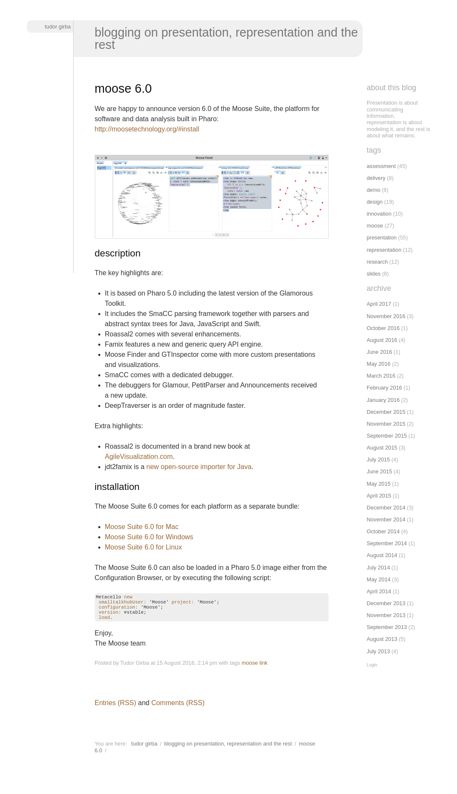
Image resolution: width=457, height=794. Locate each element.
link (263, 669)
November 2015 (386, 424)
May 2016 (379, 364)
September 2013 (387, 627)
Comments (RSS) (177, 709)
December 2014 (386, 507)
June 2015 (379, 471)
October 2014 (383, 531)
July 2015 (378, 459)
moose (249, 669)
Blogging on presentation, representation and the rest (226, 38)
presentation (382, 237)
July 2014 (378, 567)
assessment (381, 166)
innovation (379, 214)
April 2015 (379, 495)
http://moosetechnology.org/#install (147, 129)
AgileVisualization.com (139, 456)
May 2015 (379, 484)
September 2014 (387, 543)
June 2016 (379, 352)
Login (372, 665)
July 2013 (378, 651)
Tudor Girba (58, 26)
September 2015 (387, 436)
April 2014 (379, 591)
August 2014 (382, 555)
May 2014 (379, 579)
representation (384, 250)
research (377, 262)
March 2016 (381, 376)
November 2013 (386, 615)
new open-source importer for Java (198, 466)
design (375, 202)
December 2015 (386, 412)
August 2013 (382, 639)
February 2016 (384, 387)
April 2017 (379, 304)
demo (373, 190)
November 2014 (386, 519)
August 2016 (382, 340)
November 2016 (386, 316)
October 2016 (383, 328)
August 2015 (382, 447)
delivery (376, 178)
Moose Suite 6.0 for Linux (143, 547)
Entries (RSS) (115, 709)
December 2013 (386, 603)
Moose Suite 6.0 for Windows (149, 537)
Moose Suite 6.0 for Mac (142, 526)
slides (374, 273)
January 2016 (383, 400)
